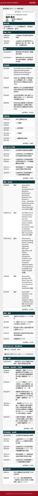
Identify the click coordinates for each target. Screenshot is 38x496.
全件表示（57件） (28, 342)
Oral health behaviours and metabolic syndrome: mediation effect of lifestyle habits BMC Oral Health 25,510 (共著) (28, 299)
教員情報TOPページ (9, 9)
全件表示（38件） (28, 143)
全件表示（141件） (28, 112)
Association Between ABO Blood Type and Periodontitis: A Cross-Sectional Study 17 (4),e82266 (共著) (27, 282)
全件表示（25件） (28, 178)
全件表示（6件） (29, 428)
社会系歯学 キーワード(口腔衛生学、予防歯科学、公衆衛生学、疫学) (18, 28)
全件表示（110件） (28, 309)
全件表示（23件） (28, 465)
